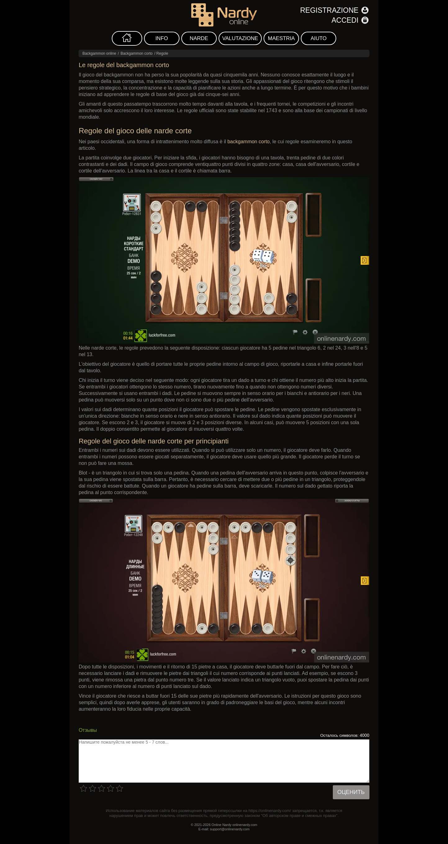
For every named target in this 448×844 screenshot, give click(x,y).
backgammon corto (248, 141)
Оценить (351, 792)
